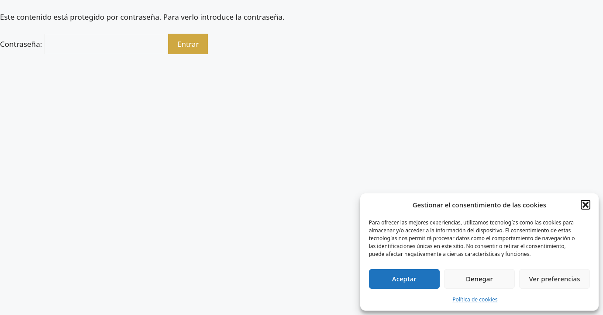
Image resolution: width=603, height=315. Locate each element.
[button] (585, 204)
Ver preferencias (554, 278)
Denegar (479, 278)
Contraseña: (83, 44)
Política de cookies (474, 299)
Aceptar (404, 278)
